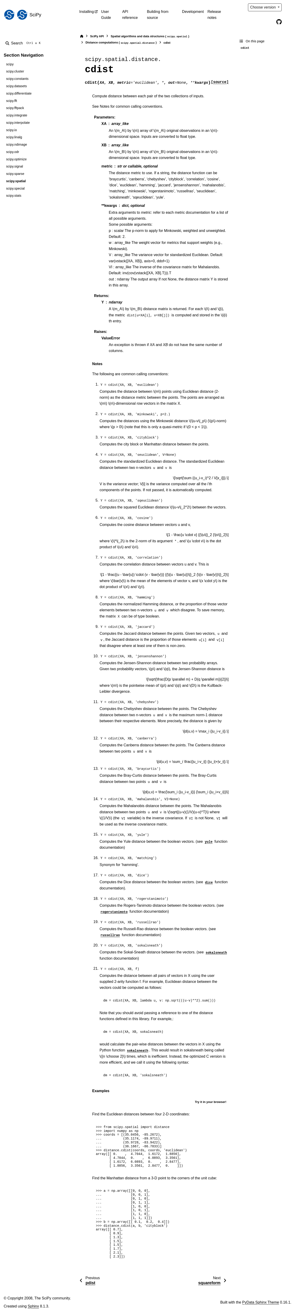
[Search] (24, 43)
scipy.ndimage (16, 144)
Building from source (157, 15)
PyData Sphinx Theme (260, 1302)
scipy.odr (12, 152)
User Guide (106, 15)
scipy (10, 64)
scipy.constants (17, 79)
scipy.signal (14, 166)
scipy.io (11, 130)
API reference (130, 15)
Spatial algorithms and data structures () (150, 36)
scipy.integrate (16, 115)
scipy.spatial (16, 181)
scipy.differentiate (19, 93)
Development (193, 12)
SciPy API (97, 36)
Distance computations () (121, 43)
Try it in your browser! (210, 1102)
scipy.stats (13, 195)
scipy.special (15, 188)
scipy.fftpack (15, 108)
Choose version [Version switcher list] (263, 7)
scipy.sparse (15, 174)
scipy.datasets (16, 86)
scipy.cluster (15, 71)
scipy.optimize (16, 159)
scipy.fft (11, 101)
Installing (86, 12)
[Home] (81, 36)
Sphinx (33, 1306)
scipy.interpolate (18, 122)
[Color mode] (288, 7)
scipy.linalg (14, 137)
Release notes (214, 15)
